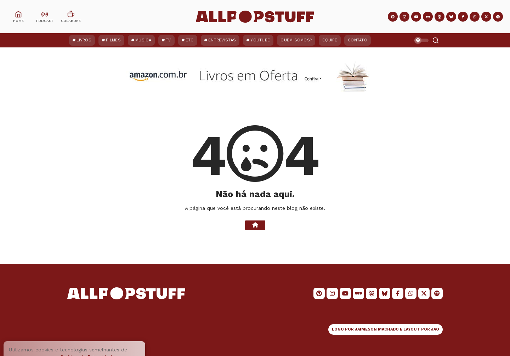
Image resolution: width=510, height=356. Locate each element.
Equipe (329, 40)
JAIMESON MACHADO (377, 329)
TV (168, 40)
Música (143, 40)
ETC (190, 40)
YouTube (260, 40)
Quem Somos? (296, 40)
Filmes (113, 40)
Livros (83, 40)
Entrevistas (222, 40)
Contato (357, 40)
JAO (435, 329)
